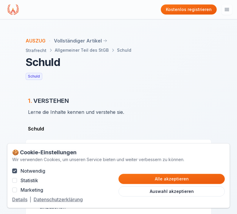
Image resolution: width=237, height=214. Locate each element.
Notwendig (33, 171)
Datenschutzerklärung (58, 199)
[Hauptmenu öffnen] (227, 9)
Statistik (29, 180)
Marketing (32, 190)
